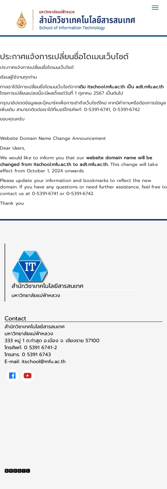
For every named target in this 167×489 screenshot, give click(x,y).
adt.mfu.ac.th (150, 86)
